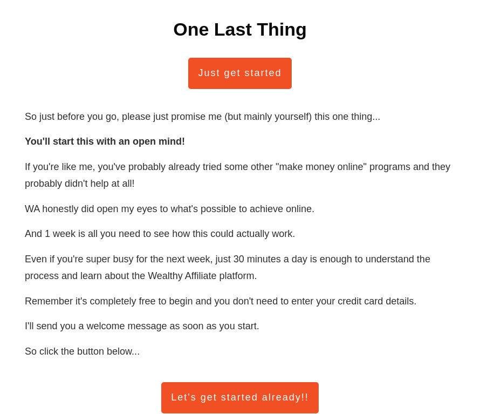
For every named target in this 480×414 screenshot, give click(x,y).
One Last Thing (239, 29)
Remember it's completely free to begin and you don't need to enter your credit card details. (220, 301)
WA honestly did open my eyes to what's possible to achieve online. (169, 208)
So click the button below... (82, 351)
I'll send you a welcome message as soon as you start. (142, 326)
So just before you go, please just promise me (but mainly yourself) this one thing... (202, 116)
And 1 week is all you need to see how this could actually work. (160, 233)
